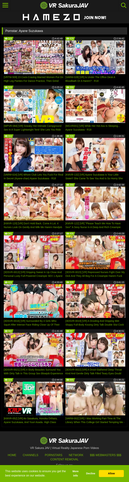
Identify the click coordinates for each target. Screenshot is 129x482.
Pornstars (53, 455)
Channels (30, 455)
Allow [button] (111, 473)
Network (76, 455)
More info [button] (76, 473)
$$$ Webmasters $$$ (105, 455)
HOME (12, 455)
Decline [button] (90, 473)
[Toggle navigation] (5, 5)
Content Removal (64, 459)
